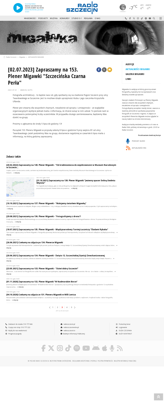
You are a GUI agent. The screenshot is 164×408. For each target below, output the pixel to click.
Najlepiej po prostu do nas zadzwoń (126, 18)
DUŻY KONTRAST (124, 334)
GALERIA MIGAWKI (135, 74)
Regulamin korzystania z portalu (84, 361)
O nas (97, 18)
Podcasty (43, 18)
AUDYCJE (130, 64)
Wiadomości (30, 18)
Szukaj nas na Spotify (146, 18)
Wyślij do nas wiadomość (150, 18)
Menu (160, 18)
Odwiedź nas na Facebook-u (130, 18)
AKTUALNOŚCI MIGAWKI (36, 57)
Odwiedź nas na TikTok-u (142, 18)
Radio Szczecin (10, 57)
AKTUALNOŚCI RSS (136, 148)
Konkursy (64, 18)
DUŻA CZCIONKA (124, 330)
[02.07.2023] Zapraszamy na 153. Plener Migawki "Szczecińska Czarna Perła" (47, 76)
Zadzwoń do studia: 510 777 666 (19, 324)
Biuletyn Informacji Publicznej (72, 334)
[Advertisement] (22, 386)
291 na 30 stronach (62, 311)
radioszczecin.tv (67, 330)
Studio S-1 (77, 18)
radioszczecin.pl (67, 324)
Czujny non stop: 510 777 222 (17, 327)
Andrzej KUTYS (26, 90)
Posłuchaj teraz (123, 324)
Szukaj (154, 18)
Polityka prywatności (105, 361)
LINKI (128, 79)
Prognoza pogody (13, 334)
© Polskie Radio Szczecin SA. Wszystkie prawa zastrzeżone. (50, 361)
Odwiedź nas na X (134, 18)
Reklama (88, 18)
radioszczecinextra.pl (69, 327)
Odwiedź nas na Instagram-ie (138, 18)
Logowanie (121, 327)
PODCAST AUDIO (135, 141)
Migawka (22, 57)
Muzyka (54, 18)
